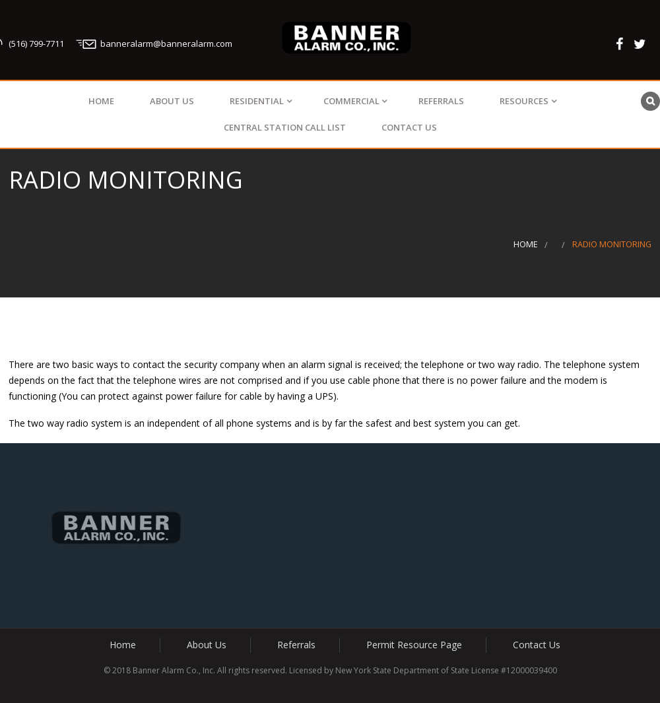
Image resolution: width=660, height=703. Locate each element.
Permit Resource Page (414, 644)
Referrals (441, 101)
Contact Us (409, 127)
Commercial (351, 101)
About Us (172, 101)
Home (101, 101)
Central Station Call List (285, 127)
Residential (257, 101)
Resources (524, 101)
